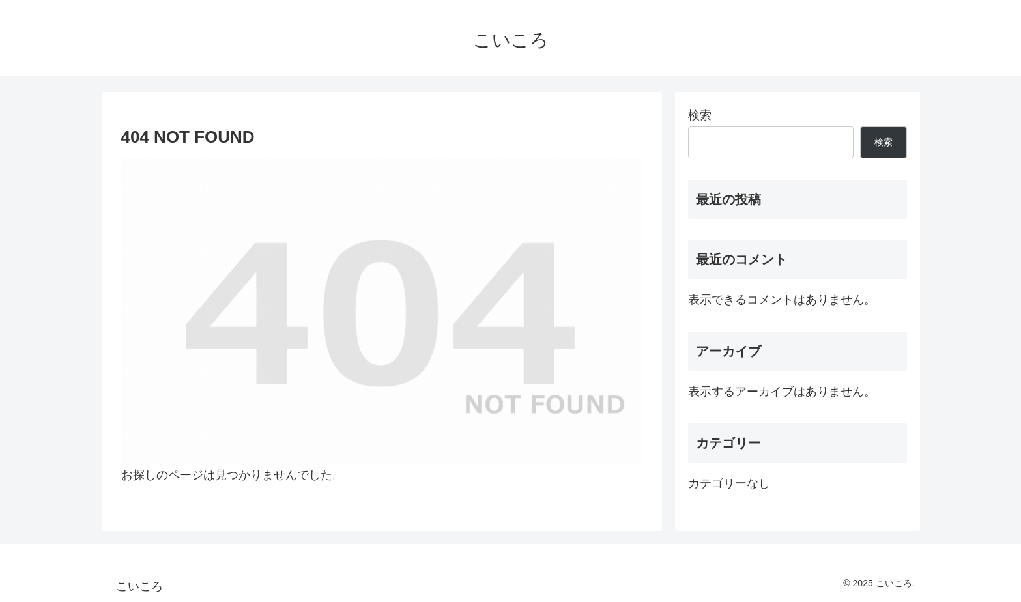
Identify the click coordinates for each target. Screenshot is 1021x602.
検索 (700, 115)
